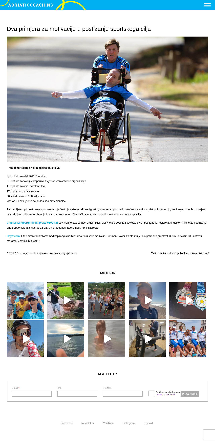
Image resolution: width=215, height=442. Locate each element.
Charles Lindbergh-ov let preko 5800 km (32, 222)
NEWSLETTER (107, 374)
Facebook (66, 423)
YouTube (108, 423)
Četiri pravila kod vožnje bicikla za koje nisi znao (179, 253)
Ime (59, 388)
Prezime (107, 388)
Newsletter (87, 423)
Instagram (129, 423)
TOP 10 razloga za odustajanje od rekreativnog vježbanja (43, 253)
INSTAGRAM (107, 273)
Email (15, 388)
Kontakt (148, 423)
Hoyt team (13, 236)
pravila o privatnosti (165, 394)
